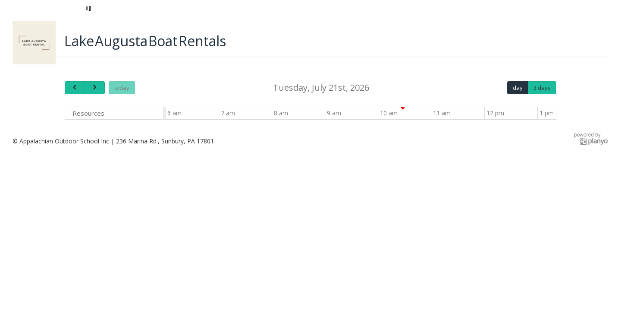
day (518, 88)
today (121, 88)
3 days (542, 88)
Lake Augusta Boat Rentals (145, 41)
